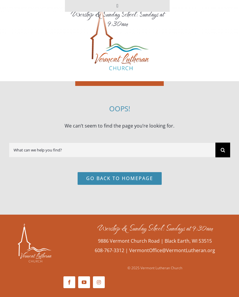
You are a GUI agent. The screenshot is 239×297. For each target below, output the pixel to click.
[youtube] (84, 282)
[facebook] (69, 282)
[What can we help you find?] (112, 150)
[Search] (222, 150)
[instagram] (99, 282)
